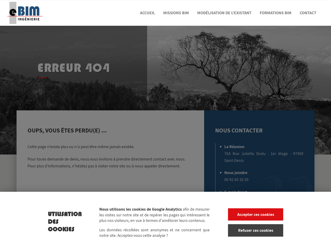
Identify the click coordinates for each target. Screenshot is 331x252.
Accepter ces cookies (255, 216)
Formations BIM (275, 12)
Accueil (147, 12)
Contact (308, 12)
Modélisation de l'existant (224, 12)
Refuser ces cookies (255, 232)
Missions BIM (176, 12)
